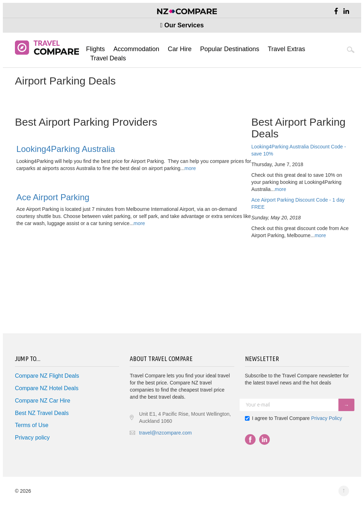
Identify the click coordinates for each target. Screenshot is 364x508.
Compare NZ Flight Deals (47, 376)
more (280, 189)
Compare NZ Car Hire (42, 401)
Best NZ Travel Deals (42, 413)
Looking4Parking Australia (65, 149)
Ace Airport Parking (52, 197)
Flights (95, 49)
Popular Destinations (229, 49)
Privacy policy (32, 438)
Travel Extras (286, 49)
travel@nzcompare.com (165, 433)
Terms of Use (31, 425)
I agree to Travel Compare (293, 418)
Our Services (182, 25)
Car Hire (180, 49)
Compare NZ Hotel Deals (47, 388)
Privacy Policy (326, 418)
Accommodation (136, 49)
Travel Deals (108, 58)
